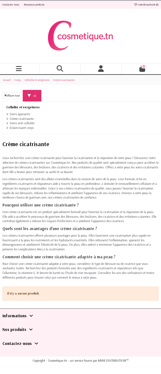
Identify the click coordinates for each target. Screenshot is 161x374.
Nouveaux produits (34, 4)
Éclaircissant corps (22, 128)
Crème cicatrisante (22, 119)
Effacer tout (12, 95)
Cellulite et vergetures (23, 107)
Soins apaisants (20, 114)
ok (32, 95)
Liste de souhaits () (146, 4)
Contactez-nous (11, 4)
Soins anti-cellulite (22, 123)
